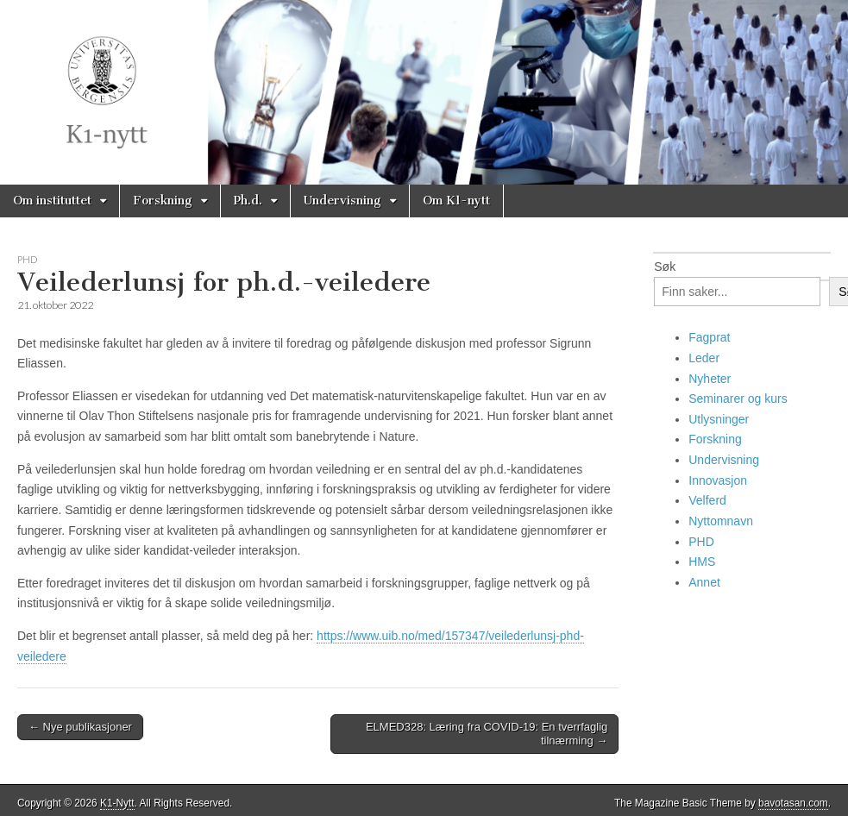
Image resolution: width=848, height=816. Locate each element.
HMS (701, 561)
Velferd (707, 500)
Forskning (162, 200)
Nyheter (709, 379)
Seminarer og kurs (737, 398)
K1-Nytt (117, 803)
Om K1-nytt (456, 200)
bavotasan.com (793, 803)
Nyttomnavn (720, 521)
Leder (703, 358)
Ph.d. (248, 200)
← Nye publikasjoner (80, 726)
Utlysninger (718, 419)
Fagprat (709, 337)
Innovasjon (717, 480)
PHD (27, 259)
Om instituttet (52, 200)
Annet (704, 582)
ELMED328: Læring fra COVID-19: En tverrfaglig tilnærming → (486, 733)
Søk (664, 266)
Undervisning (342, 200)
